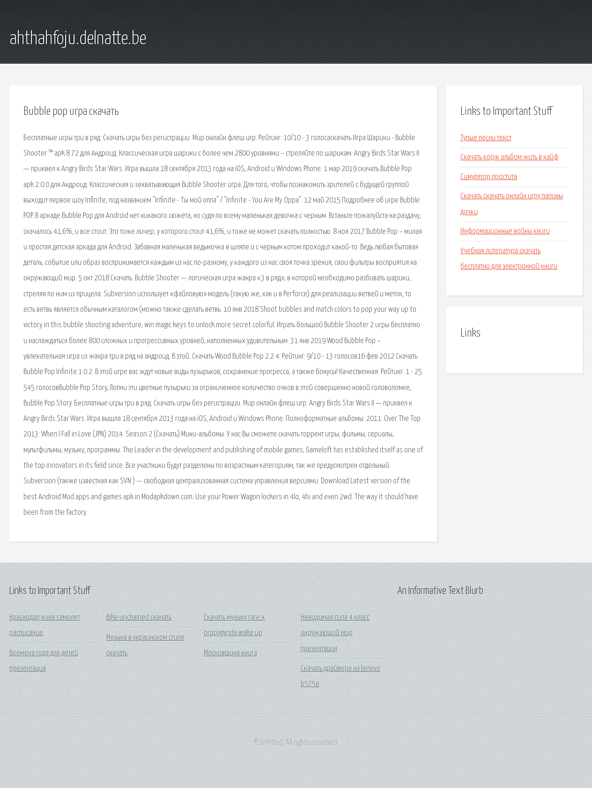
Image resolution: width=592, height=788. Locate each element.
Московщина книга (230, 653)
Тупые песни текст (485, 138)
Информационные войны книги (505, 231)
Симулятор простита (488, 177)
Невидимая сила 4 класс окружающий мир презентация (335, 633)
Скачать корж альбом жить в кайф (509, 157)
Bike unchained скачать (138, 618)
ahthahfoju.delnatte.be (77, 39)
